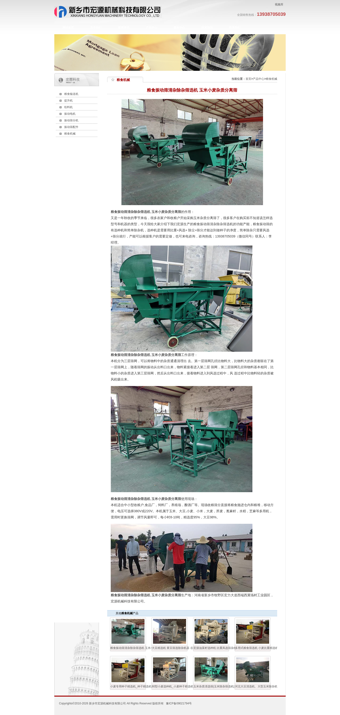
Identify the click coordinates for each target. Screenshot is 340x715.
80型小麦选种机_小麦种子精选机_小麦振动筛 (169, 686)
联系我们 (234, 27)
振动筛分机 (71, 120)
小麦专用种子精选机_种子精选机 (128, 686)
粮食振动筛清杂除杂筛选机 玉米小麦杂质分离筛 (128, 648)
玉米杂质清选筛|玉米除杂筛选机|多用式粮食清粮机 (211, 686)
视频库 (279, 4)
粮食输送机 (71, 94)
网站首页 (68, 27)
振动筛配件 (71, 127)
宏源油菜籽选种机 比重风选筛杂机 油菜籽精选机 (211, 648)
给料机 (68, 107)
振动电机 (70, 113)
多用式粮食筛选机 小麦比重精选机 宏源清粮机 (252, 648)
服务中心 (179, 27)
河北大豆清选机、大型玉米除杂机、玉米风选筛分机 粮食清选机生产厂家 (252, 686)
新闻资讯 (123, 27)
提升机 (68, 100)
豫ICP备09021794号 (179, 703)
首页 (248, 78)
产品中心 (151, 27)
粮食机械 (70, 133)
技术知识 (207, 27)
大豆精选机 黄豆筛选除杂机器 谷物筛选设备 (169, 648)
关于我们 (96, 27)
